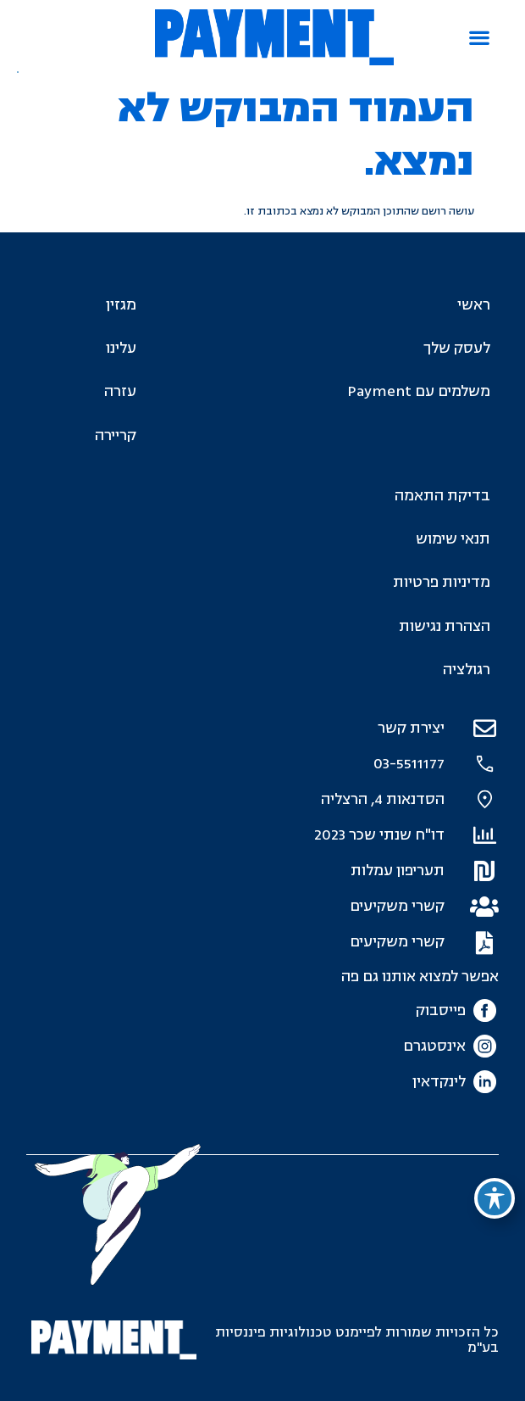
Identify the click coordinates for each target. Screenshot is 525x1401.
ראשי (473, 304)
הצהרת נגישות (444, 626)
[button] (478, 37)
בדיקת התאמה (442, 495)
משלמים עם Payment (418, 391)
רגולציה (466, 669)
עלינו (121, 348)
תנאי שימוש (453, 539)
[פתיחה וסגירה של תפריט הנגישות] (494, 1198)
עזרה (120, 391)
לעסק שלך (456, 348)
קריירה (115, 435)
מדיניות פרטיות (441, 582)
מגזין (121, 304)
